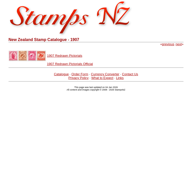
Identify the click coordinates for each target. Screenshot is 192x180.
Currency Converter (105, 74)
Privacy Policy (78, 78)
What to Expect (102, 78)
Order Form (80, 74)
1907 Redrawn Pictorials (64, 56)
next (179, 44)
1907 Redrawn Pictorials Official (70, 64)
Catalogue (61, 74)
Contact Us (130, 74)
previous (168, 44)
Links (120, 78)
